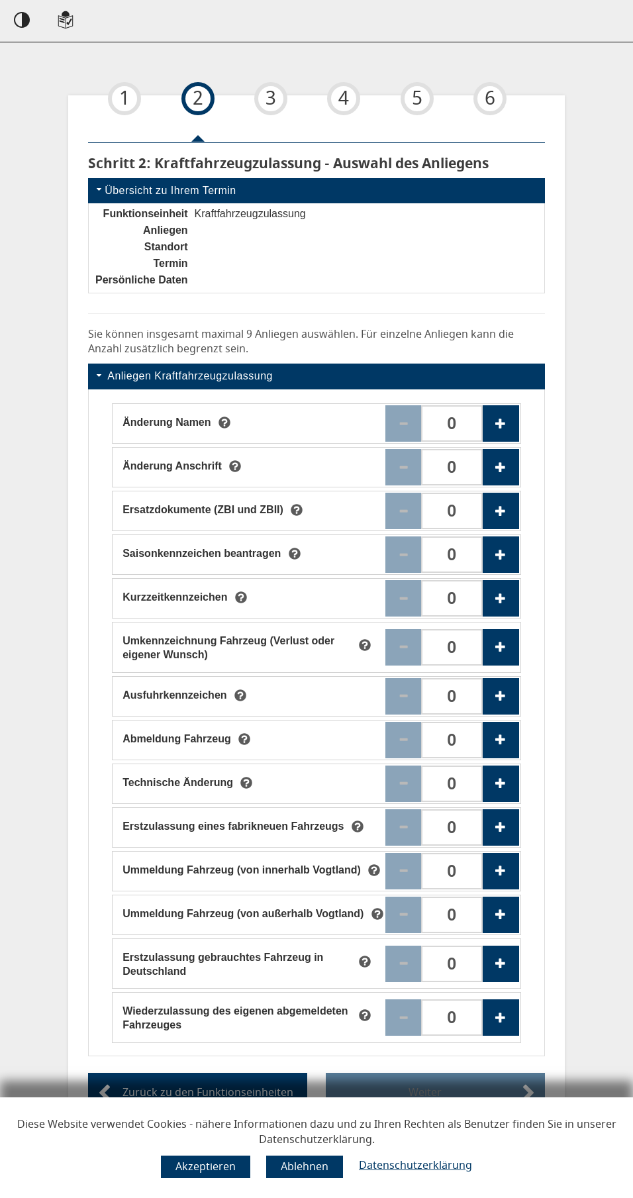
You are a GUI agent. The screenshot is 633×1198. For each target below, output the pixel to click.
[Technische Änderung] (177, 783)
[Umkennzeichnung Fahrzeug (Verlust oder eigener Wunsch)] (236, 646)
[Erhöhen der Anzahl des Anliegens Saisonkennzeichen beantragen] (501, 554)
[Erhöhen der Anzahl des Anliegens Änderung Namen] (501, 423)
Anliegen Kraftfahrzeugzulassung (183, 375)
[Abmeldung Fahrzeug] (176, 739)
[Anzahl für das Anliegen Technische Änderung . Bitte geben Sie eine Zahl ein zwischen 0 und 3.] (452, 784)
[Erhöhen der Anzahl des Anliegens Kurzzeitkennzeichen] (501, 598)
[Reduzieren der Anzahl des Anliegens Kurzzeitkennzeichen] (403, 598)
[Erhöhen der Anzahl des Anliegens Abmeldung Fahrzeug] (501, 740)
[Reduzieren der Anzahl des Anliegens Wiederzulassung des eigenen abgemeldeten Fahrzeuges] (403, 1017)
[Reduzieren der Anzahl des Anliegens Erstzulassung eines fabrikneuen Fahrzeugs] (403, 827)
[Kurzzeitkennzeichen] (174, 598)
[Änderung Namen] (166, 423)
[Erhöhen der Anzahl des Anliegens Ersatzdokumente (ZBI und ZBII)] (501, 511)
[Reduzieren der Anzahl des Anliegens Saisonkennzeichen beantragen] (403, 554)
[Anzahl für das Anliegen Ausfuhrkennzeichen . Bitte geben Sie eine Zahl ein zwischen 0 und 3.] (452, 696)
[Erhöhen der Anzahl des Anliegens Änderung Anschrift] (501, 467)
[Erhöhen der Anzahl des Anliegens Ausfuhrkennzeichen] (501, 696)
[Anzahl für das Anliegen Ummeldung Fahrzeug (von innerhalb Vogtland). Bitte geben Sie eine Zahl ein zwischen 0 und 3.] (452, 871)
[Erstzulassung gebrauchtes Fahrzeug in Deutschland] (236, 963)
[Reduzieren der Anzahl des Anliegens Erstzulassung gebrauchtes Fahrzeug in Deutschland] (403, 964)
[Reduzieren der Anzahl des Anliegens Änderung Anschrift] (403, 467)
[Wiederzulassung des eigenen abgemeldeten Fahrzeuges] (236, 1016)
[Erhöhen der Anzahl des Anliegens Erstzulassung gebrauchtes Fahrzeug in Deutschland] (501, 964)
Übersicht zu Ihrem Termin (165, 189)
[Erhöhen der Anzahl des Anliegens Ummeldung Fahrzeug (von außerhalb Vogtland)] (501, 915)
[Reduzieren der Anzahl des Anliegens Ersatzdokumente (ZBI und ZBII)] (403, 511)
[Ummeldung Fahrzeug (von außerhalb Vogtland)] (243, 914)
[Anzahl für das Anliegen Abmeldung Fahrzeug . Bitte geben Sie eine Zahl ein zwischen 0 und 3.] (452, 740)
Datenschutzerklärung (415, 1165)
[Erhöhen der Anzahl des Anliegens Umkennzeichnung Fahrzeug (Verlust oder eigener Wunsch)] (501, 647)
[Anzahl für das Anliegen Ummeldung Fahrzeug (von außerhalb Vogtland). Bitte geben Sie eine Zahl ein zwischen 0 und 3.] (452, 915)
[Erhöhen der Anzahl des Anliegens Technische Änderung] (501, 784)
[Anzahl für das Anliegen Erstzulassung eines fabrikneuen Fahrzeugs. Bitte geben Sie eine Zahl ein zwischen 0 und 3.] (452, 827)
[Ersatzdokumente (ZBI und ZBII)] (202, 510)
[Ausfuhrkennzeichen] (174, 696)
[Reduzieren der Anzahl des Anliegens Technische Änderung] (403, 784)
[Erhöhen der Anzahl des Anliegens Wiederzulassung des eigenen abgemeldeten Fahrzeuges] (501, 1017)
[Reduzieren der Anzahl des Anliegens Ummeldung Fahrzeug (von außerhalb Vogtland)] (403, 915)
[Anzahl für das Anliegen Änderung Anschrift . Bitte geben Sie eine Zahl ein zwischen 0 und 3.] (452, 467)
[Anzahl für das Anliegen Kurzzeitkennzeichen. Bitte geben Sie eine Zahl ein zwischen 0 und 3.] (452, 598)
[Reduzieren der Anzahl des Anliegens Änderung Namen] (403, 423)
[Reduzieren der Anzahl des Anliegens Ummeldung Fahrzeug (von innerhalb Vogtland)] (403, 871)
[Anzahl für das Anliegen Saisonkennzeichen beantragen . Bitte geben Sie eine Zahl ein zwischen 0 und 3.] (452, 554)
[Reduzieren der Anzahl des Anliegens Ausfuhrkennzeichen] (403, 696)
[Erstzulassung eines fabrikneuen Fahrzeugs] (233, 827)
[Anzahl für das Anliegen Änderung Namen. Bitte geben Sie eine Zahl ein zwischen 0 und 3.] (452, 423)
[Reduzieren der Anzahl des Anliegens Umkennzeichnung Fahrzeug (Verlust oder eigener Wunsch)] (403, 647)
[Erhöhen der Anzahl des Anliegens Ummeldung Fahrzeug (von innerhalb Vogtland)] (501, 871)
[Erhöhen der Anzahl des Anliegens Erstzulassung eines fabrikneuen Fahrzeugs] (501, 827)
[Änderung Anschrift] (172, 466)
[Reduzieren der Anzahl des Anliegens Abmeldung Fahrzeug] (403, 740)
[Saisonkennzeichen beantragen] (201, 554)
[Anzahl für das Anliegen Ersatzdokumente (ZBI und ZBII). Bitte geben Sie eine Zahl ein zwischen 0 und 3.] (452, 511)
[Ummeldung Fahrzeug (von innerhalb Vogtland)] (241, 870)
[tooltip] (224, 422)
